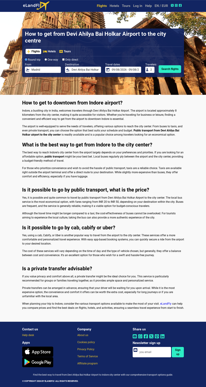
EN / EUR (161, 6)
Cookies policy (86, 342)
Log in (137, 6)
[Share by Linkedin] (162, 338)
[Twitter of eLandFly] (173, 5)
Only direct (70, 59)
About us (82, 335)
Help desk (28, 335)
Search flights (169, 69)
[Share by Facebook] (146, 338)
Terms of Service (87, 356)
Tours (126, 6)
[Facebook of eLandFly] (181, 5)
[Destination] (85, 70)
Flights (102, 6)
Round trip (32, 59)
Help (148, 6)
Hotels (114, 6)
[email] (154, 352)
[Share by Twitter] (151, 338)
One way (51, 59)
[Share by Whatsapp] (140, 338)
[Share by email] (135, 338)
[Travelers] (151, 70)
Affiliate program (87, 363)
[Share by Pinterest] (157, 338)
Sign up (178, 352)
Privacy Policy (85, 349)
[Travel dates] (125, 70)
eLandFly (165, 303)
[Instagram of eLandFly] (177, 5)
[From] (45, 70)
